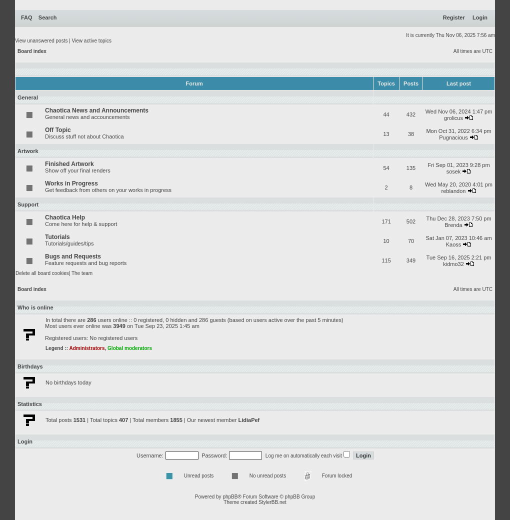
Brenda (453, 225)
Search (47, 17)
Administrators (86, 348)
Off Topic (58, 130)
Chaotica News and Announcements (96, 110)
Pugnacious (453, 137)
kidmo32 (453, 264)
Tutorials (57, 237)
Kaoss (454, 245)
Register (454, 17)
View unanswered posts (41, 41)
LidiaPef (249, 420)
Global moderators (130, 348)
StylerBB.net (272, 502)
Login (480, 17)
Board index (32, 51)
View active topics (92, 41)
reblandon (454, 191)
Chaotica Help (65, 217)
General (28, 97)
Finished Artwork (69, 164)
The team (82, 273)
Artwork (28, 151)
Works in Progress (71, 183)
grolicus (453, 118)
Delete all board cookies (42, 273)
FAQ (26, 17)
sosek (453, 171)
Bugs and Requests (73, 256)
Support (28, 205)
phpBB (230, 497)
